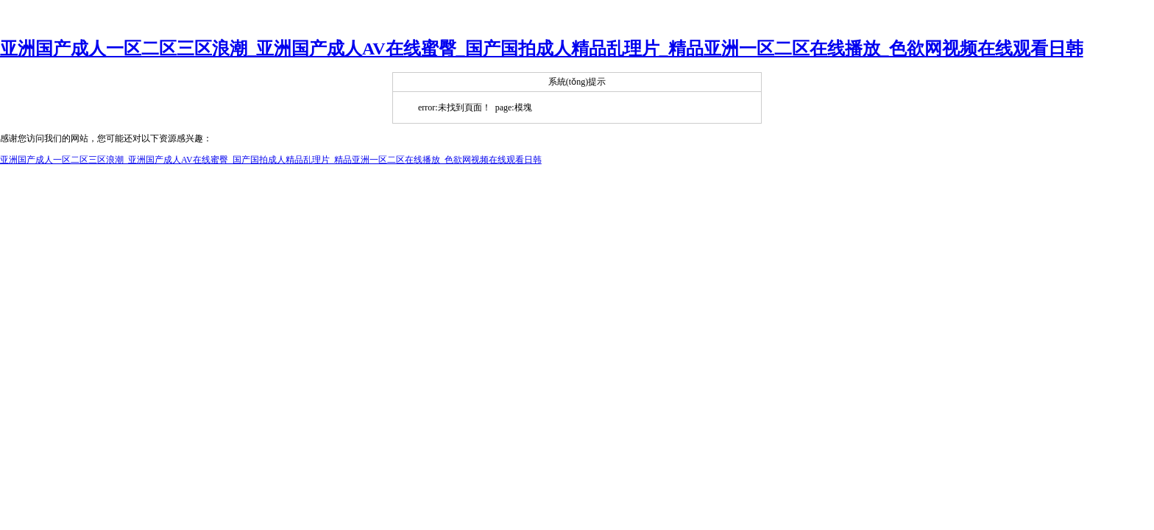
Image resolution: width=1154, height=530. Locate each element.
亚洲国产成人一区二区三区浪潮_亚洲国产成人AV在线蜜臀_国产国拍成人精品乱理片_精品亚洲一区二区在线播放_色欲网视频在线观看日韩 (541, 48)
